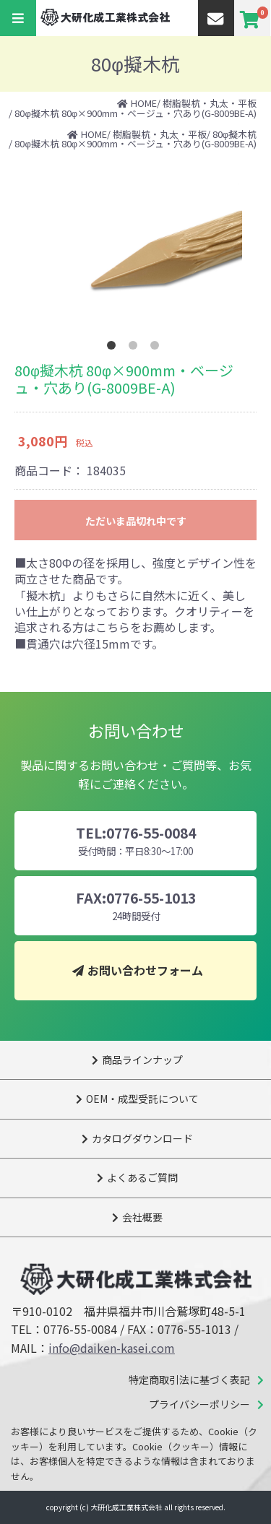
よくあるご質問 (142, 1177)
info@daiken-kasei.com (111, 1347)
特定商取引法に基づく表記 (189, 1379)
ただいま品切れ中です (135, 521)
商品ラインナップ (142, 1059)
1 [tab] (114, 348)
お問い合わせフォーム (145, 970)
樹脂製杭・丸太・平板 (210, 103)
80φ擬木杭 (234, 134)
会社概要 (142, 1217)
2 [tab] (136, 348)
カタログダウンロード (142, 1138)
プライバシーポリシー (199, 1404)
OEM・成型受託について (142, 1098)
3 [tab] (157, 348)
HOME (144, 103)
